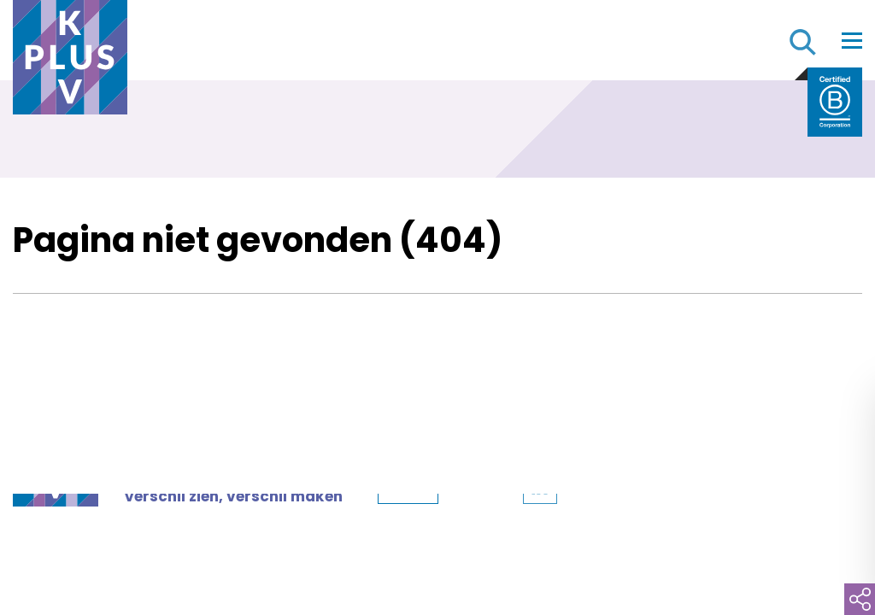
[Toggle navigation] (852, 40)
